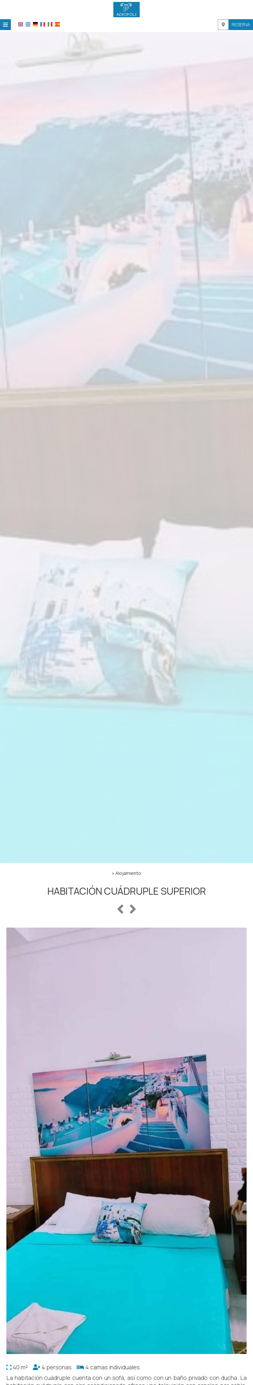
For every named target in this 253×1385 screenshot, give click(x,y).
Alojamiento (128, 873)
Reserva (241, 24)
